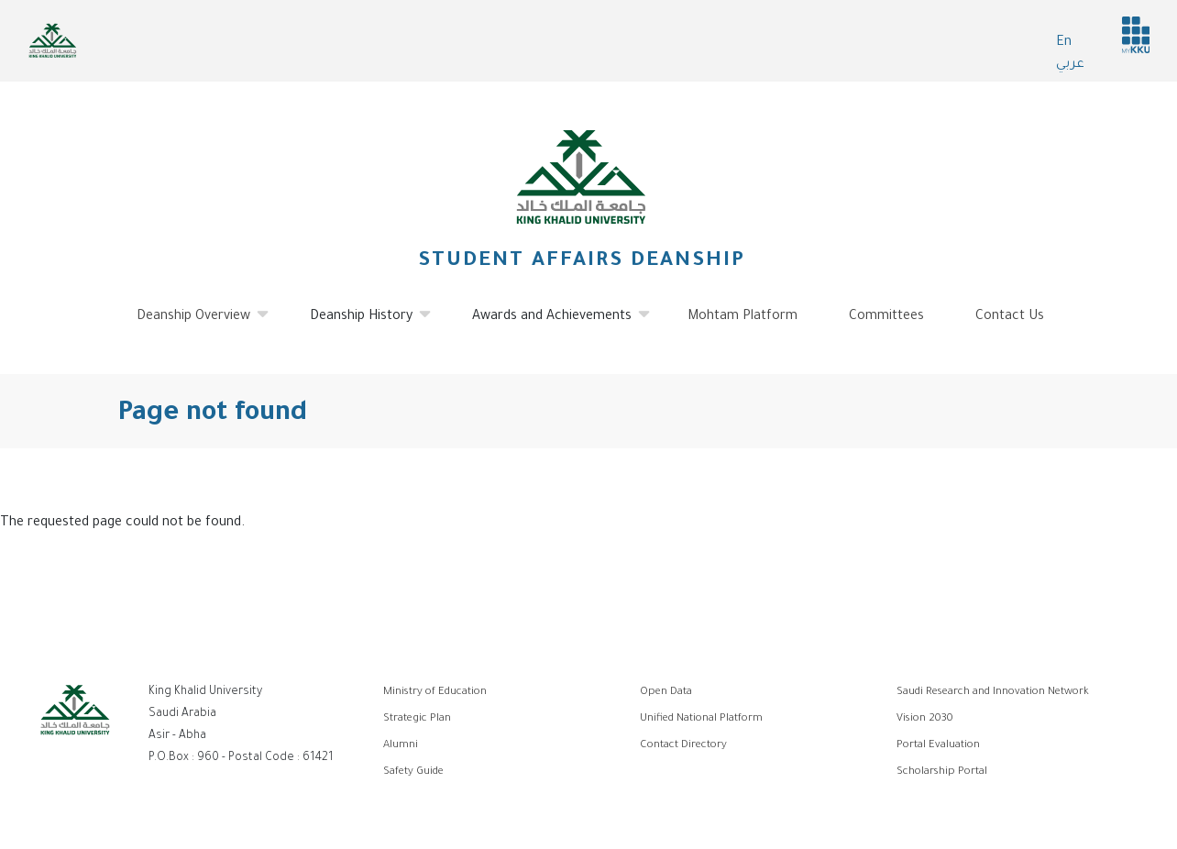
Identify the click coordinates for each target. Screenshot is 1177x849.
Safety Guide (413, 772)
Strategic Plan (417, 719)
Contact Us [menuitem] (1009, 317)
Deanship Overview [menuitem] (194, 323)
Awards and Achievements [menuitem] (552, 323)
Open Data (666, 693)
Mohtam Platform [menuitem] (743, 317)
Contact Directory (683, 746)
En (1064, 43)
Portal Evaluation (938, 746)
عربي (1070, 65)
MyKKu (1136, 35)
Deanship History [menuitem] (361, 323)
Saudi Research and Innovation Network (992, 693)
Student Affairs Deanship (581, 262)
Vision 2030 (924, 719)
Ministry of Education (435, 693)
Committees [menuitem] (886, 317)
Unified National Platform (701, 719)
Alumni (400, 746)
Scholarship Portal (941, 772)
